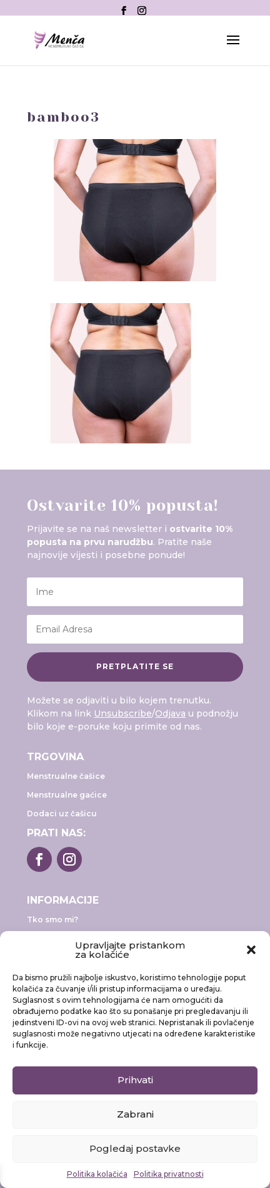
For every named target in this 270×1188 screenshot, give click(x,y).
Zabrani (135, 1114)
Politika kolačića (97, 1174)
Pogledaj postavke (135, 1148)
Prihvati (135, 1080)
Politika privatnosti (169, 1174)
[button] (251, 950)
